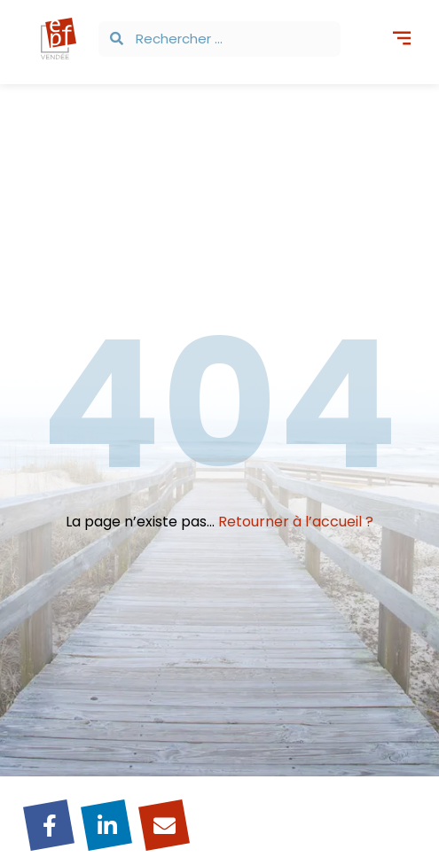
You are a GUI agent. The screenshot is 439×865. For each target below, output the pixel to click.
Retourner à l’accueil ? (295, 521)
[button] (401, 40)
